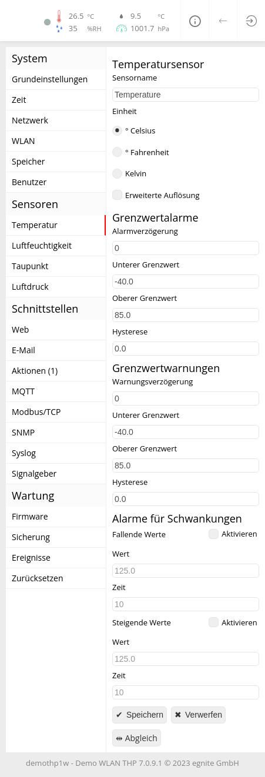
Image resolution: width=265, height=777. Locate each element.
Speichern (143, 714)
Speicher (28, 161)
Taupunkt (30, 266)
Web (20, 329)
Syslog (24, 452)
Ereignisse (31, 557)
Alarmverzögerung (145, 231)
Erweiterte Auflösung (162, 195)
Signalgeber (34, 473)
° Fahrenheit (147, 152)
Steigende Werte (141, 623)
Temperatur (35, 224)
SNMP (23, 432)
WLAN (23, 140)
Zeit (19, 99)
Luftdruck (30, 286)
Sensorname (134, 78)
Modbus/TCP (36, 411)
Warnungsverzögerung (152, 382)
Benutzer (29, 181)
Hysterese (129, 332)
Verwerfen (202, 714)
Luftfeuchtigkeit (42, 245)
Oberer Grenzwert (144, 298)
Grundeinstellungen (50, 79)
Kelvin (135, 173)
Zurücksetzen (37, 578)
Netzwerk (30, 120)
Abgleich (140, 737)
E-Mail (23, 350)
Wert (120, 554)
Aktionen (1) (35, 370)
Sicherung (31, 536)
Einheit (124, 111)
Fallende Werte (139, 534)
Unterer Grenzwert (145, 265)
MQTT (23, 391)
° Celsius (140, 130)
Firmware (30, 516)
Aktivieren (239, 533)
